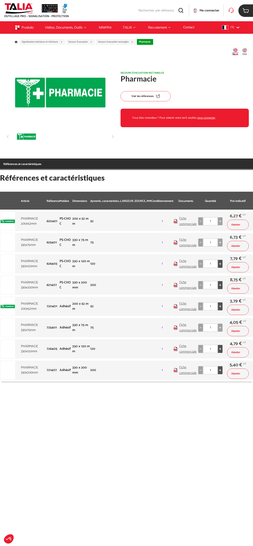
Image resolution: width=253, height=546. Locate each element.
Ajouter (237, 225)
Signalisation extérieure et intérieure (42, 42)
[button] (9, 539)
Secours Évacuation (80, 42)
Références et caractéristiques (22, 164)
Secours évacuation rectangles (115, 42)
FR (230, 27)
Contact (188, 27)
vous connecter (206, 118)
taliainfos (105, 27)
